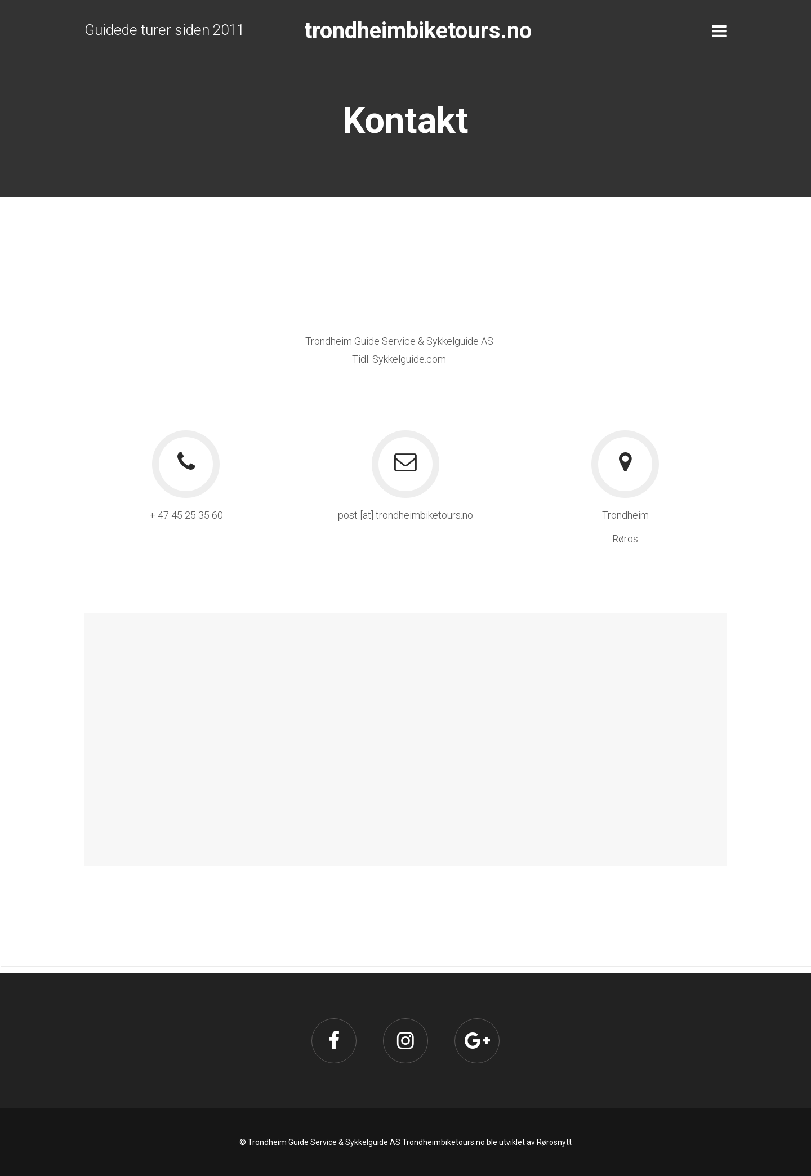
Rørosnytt (554, 1142)
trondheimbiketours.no (418, 30)
